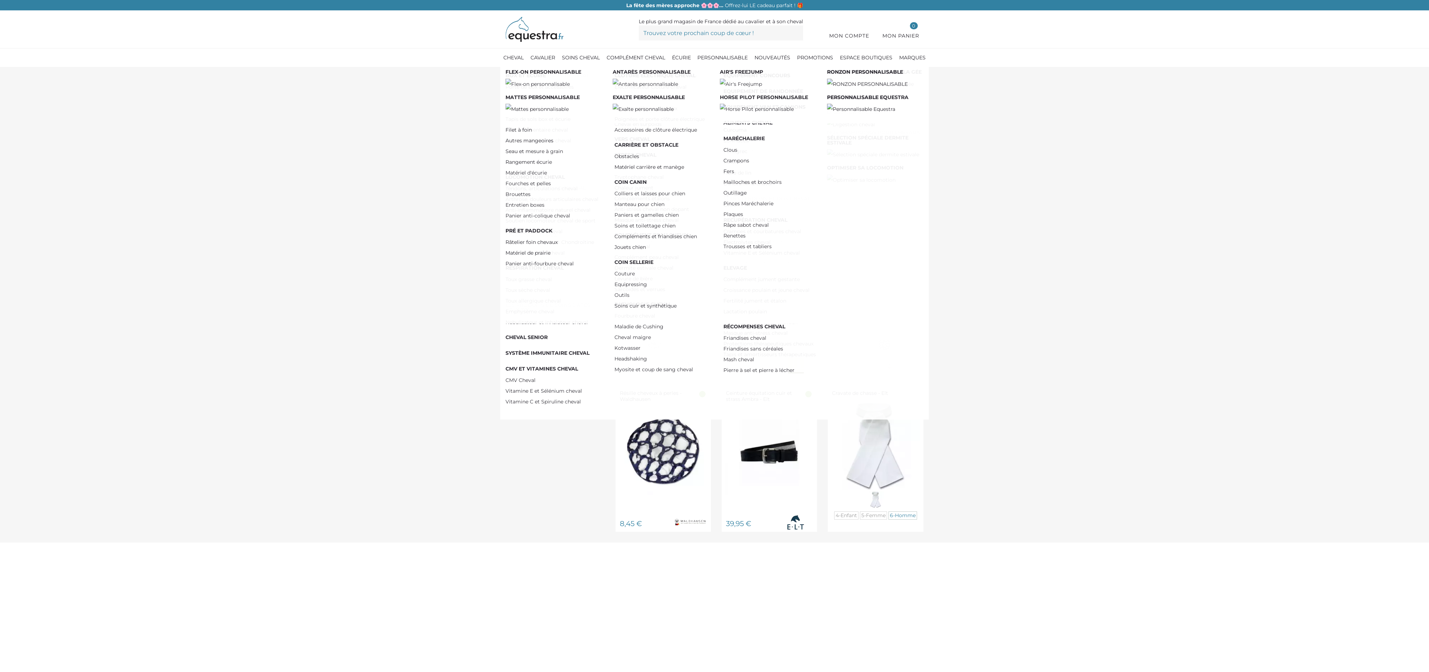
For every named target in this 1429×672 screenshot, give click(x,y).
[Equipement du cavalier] (553, 74)
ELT (525, 174)
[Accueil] (509, 75)
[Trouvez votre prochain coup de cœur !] (721, 32)
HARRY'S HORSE (543, 185)
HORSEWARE (538, 208)
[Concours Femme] (674, 74)
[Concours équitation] (617, 74)
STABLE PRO (538, 219)
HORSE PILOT (539, 196)
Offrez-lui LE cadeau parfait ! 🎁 (714, 5)
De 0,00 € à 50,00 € (547, 136)
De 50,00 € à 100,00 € (550, 147)
